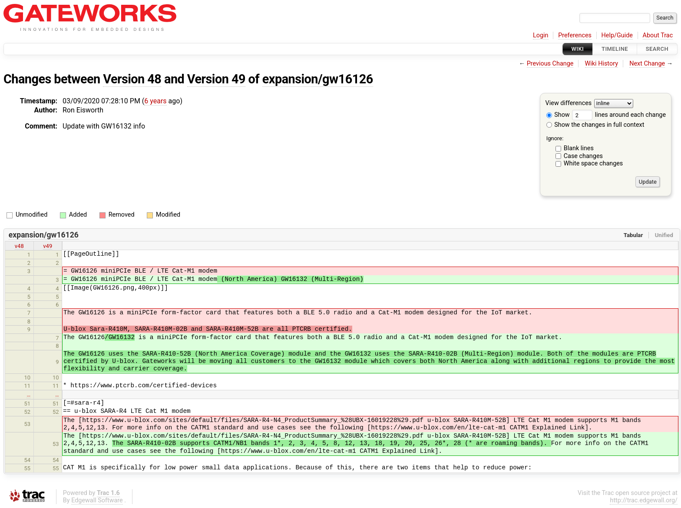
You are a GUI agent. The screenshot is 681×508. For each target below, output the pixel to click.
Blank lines (579, 148)
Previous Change (550, 63)
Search (657, 49)
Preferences (575, 35)
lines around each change (619, 115)
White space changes (593, 163)
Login (541, 35)
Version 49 (216, 79)
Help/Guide (617, 35)
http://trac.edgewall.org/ (644, 500)
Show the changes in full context (595, 125)
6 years (155, 101)
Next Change (647, 63)
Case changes (583, 156)
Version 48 (132, 79)
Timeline (615, 49)
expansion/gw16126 (317, 79)
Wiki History (601, 63)
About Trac (658, 35)
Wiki (578, 49)
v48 (19, 246)
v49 (47, 246)
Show (558, 115)
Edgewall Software (97, 500)
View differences (568, 103)
